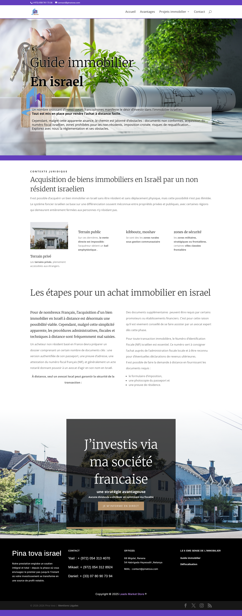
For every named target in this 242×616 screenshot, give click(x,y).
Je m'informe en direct (121, 505)
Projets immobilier (172, 12)
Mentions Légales (68, 605)
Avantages (147, 12)
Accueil (130, 12)
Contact (199, 12)
